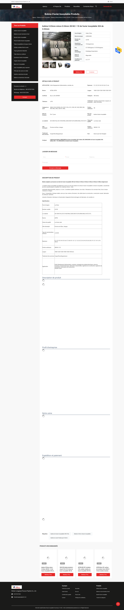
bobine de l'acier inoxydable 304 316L (60, 533)
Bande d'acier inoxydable (20, 37)
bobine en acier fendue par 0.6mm (59, 537)
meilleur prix (79, 72)
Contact (25, 97)
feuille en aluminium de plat (21, 74)
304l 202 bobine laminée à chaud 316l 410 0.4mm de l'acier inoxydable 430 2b (66, 569)
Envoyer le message (55, 168)
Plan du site (77, 594)
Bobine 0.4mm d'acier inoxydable (82, 533)
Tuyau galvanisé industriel (20, 50)
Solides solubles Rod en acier (21, 47)
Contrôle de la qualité (66, 594)
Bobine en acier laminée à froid (21, 34)
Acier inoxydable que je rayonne (22, 67)
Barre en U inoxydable (19, 64)
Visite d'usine (65, 591)
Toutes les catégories (100, 597)
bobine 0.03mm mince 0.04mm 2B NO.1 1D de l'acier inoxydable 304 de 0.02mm (47, 569)
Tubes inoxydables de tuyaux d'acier (23, 44)
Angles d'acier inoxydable (20, 60)
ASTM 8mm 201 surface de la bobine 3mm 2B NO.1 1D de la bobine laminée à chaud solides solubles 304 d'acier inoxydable (103, 569)
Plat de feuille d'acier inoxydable (22, 40)
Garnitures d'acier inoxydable (21, 57)
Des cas (77, 591)
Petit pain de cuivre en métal (21, 71)
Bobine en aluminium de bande (21, 77)
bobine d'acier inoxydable (43, 17)
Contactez (91, 72)
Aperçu (34, 17)
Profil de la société (66, 588)
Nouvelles (77, 588)
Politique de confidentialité (80, 597)
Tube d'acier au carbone (20, 54)
